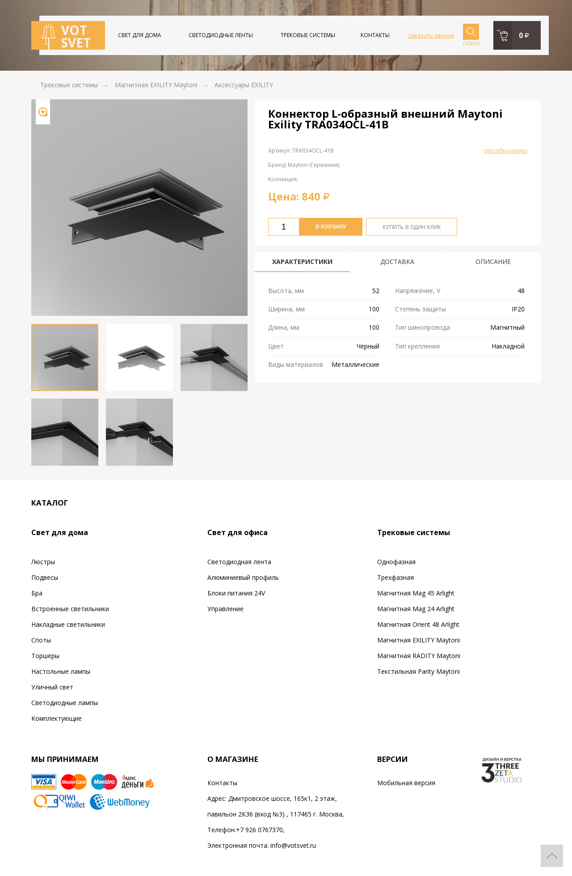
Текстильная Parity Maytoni (418, 671)
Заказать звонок (431, 35)
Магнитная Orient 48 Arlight (418, 624)
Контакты (375, 35)
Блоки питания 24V (236, 593)
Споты (41, 640)
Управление (225, 608)
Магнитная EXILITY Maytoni (418, 640)
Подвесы (44, 577)
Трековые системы (308, 35)
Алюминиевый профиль (243, 577)
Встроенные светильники (70, 608)
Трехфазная (395, 577)
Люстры (43, 561)
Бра (36, 593)
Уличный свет (52, 687)
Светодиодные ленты (221, 35)
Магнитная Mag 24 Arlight (415, 608)
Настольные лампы (60, 671)
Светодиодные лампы (64, 702)
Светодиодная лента (239, 561)
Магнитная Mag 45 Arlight (415, 593)
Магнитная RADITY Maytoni (418, 655)
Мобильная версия (406, 782)
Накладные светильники (68, 624)
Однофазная (396, 561)
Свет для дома (139, 35)
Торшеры (45, 655)
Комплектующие (56, 718)
